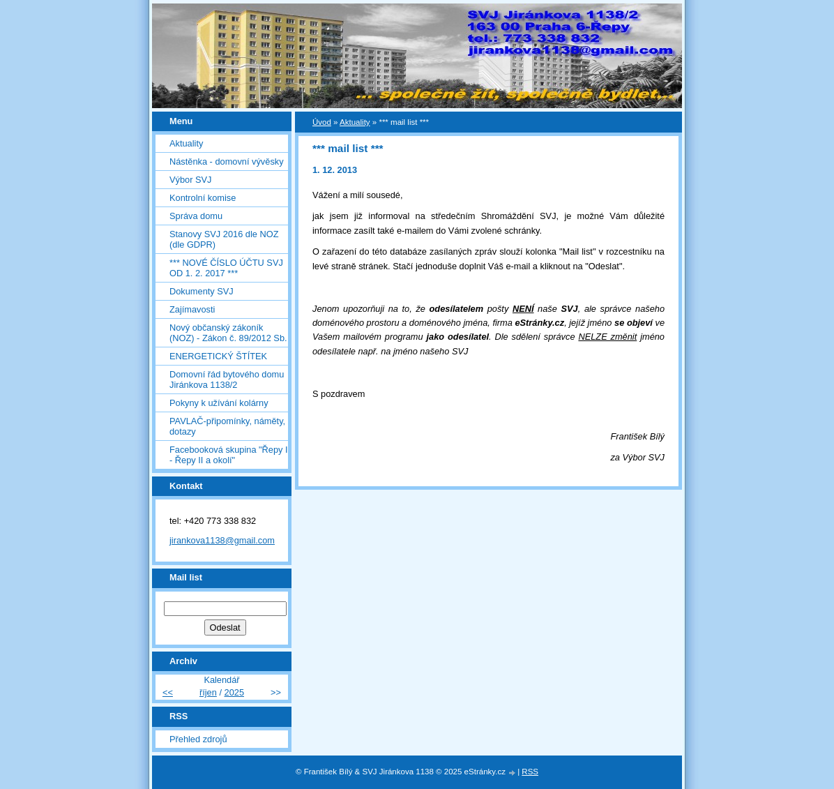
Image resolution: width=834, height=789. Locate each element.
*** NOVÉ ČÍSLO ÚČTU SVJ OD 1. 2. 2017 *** (226, 267)
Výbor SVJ (190, 179)
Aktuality (186, 143)
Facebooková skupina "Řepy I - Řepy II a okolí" (228, 454)
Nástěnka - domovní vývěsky (226, 161)
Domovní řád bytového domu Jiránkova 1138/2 (226, 379)
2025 (234, 692)
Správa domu (195, 216)
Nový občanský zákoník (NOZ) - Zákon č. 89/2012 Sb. (228, 332)
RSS (530, 771)
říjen (208, 692)
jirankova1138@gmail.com (222, 540)
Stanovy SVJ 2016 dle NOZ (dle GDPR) (224, 239)
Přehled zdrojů (198, 739)
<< (167, 692)
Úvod (321, 122)
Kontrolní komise (202, 198)
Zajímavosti (192, 309)
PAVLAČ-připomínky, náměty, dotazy (227, 426)
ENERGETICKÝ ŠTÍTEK (218, 356)
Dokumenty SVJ (201, 291)
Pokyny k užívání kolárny (218, 403)
